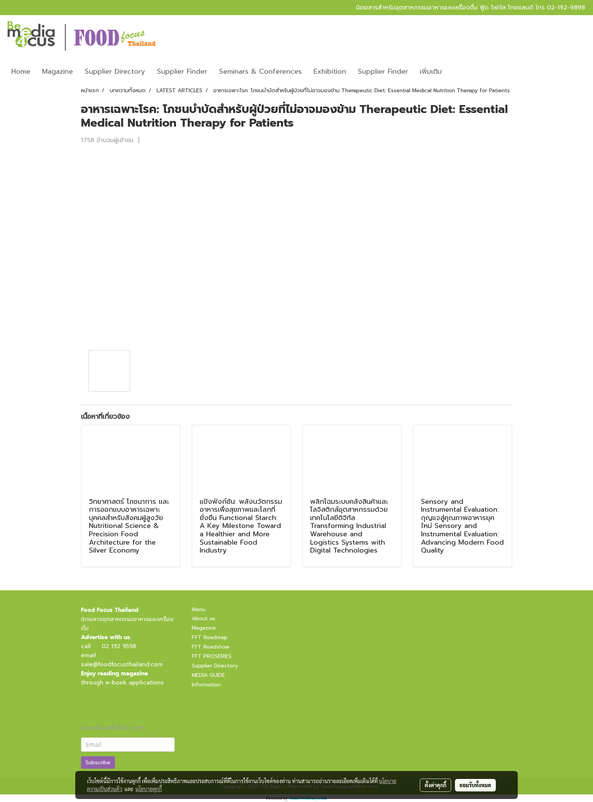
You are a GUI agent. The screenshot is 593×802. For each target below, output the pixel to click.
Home (20, 71)
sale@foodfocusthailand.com (122, 664)
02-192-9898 (566, 7)
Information (206, 685)
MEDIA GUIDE (208, 675)
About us (203, 618)
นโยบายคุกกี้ (148, 788)
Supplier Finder (182, 71)
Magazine (57, 71)
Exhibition (330, 71)
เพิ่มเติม (431, 71)
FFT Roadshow (210, 647)
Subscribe (97, 762)
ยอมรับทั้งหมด (475, 785)
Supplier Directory (115, 71)
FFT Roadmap (209, 637)
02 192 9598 (119, 646)
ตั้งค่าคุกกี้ (435, 785)
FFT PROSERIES (211, 656)
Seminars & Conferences (260, 71)
